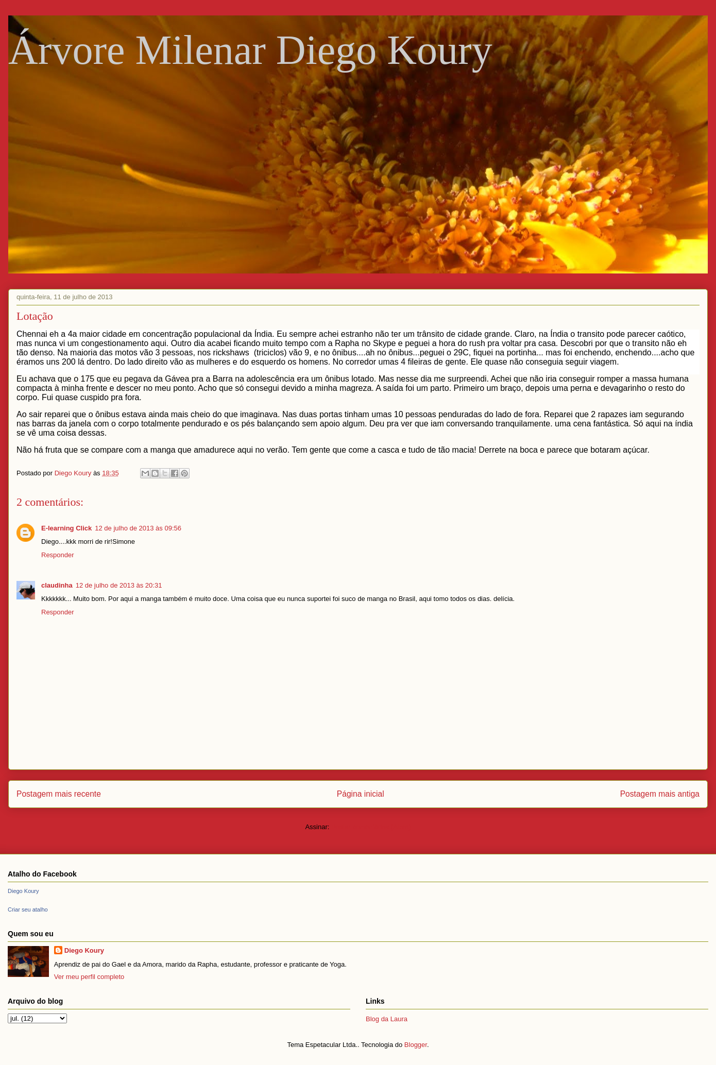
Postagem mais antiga (660, 793)
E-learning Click (66, 528)
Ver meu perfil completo (89, 977)
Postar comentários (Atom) (371, 827)
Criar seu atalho (28, 909)
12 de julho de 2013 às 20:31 (119, 585)
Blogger (415, 1045)
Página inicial (360, 793)
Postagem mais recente (58, 793)
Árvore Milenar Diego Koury (250, 50)
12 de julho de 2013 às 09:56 (138, 528)
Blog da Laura (386, 1019)
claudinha (57, 585)
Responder (57, 555)
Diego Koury (23, 891)
